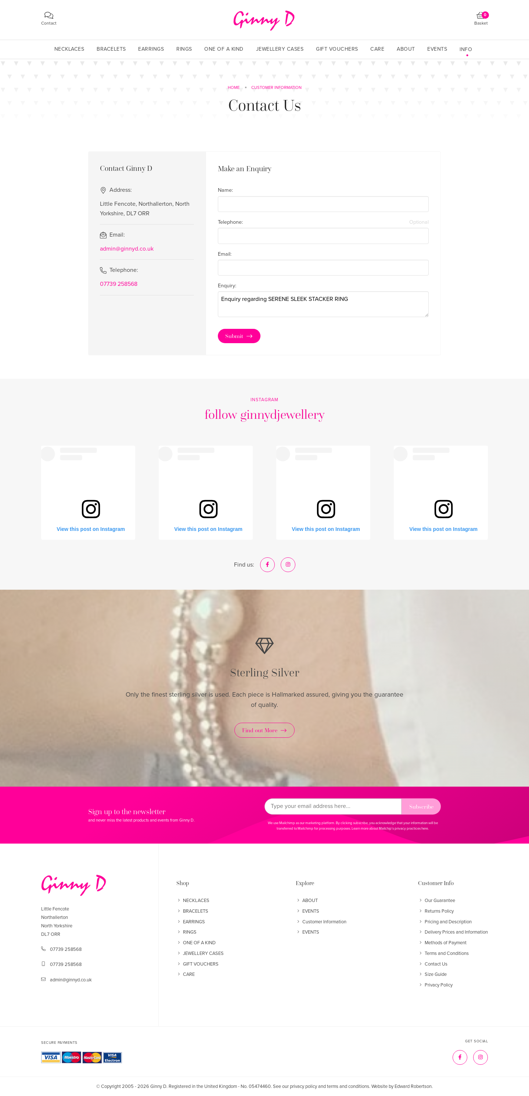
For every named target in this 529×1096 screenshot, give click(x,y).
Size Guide (432, 974)
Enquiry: (227, 286)
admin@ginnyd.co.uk (127, 248)
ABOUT (307, 900)
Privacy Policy (435, 985)
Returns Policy (436, 911)
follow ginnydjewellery (265, 414)
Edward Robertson (413, 1086)
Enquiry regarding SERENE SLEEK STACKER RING (323, 304)
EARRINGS (190, 922)
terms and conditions (348, 1086)
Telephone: (323, 222)
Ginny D (158, 1086)
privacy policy (303, 1086)
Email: (224, 254)
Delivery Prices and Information (453, 932)
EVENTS (307, 911)
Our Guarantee (436, 900)
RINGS (186, 932)
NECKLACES (192, 900)
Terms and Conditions (443, 953)
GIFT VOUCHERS (197, 964)
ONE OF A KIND (196, 943)
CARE (185, 974)
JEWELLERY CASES (200, 953)
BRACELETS (192, 911)
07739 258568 (118, 284)
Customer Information (321, 922)
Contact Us (432, 964)
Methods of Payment (442, 943)
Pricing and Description (445, 922)
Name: (225, 190)
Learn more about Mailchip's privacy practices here (390, 828)
